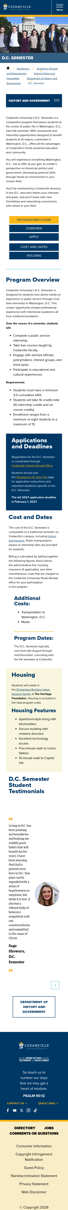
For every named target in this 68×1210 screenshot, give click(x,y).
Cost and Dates (34, 247)
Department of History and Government (34, 1007)
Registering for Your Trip (32, 477)
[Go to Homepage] (17, 9)
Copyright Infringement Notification (34, 1156)
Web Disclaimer (33, 1192)
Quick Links (46, 1103)
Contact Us (15, 1103)
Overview (34, 228)
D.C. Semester (36, 83)
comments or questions (34, 1133)
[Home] (8, 69)
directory (24, 1128)
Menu (59, 7)
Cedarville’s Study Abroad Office (32, 466)
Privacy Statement (33, 1184)
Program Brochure (34, 220)
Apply (34, 236)
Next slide (55, 985)
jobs (48, 1128)
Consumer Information (34, 1146)
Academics (23, 69)
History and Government (29, 101)
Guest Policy (34, 1167)
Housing (34, 255)
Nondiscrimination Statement (34, 1175)
